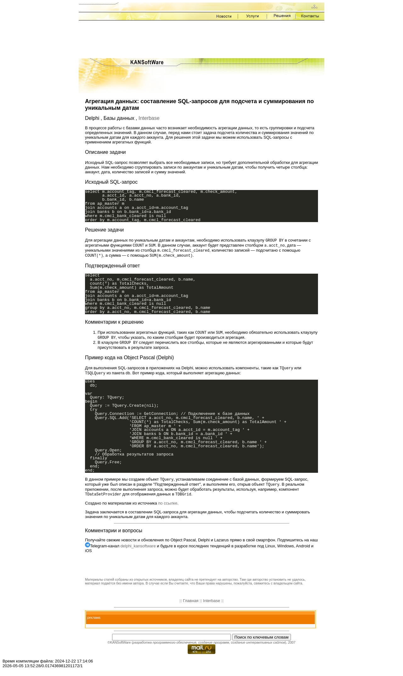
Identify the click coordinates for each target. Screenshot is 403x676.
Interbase (149, 118)
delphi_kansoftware (138, 549)
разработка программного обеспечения (164, 646)
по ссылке (167, 507)
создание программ (213, 646)
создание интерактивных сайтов (258, 646)
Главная (190, 604)
